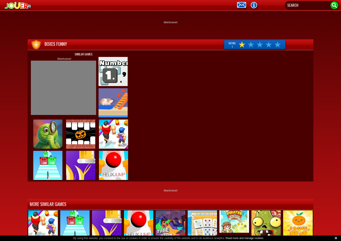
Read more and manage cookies (244, 238)
